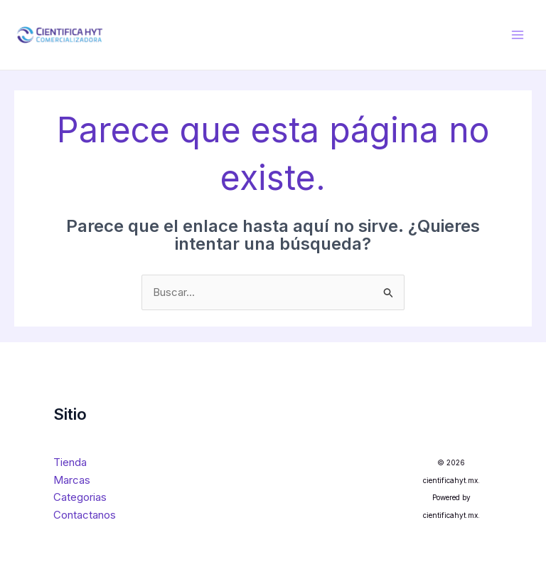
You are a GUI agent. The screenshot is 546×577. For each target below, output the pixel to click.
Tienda (70, 462)
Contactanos (84, 515)
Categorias (80, 497)
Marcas (71, 480)
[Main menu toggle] (517, 35)
